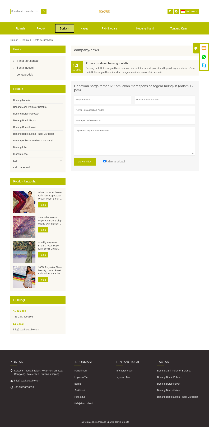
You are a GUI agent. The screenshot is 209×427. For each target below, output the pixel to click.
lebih (43, 204)
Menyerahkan (85, 161)
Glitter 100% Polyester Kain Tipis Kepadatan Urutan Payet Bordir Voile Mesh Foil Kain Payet (50, 195)
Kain (15, 160)
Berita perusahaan (28, 60)
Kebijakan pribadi (83, 403)
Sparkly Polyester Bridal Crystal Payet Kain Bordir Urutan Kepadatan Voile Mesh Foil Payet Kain (50, 245)
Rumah (20, 28)
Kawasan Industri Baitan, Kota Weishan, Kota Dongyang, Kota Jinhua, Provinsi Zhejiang (38, 372)
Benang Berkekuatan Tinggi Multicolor (33, 133)
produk (42, 28)
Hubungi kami (145, 28)
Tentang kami (180, 28)
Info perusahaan (124, 370)
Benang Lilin (19, 147)
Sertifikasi (79, 390)
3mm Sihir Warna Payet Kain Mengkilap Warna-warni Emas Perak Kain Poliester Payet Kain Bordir (49, 220)
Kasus (84, 28)
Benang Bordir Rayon (24, 120)
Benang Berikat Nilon (24, 127)
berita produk (25, 74)
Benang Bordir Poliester (26, 113)
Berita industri (25, 67)
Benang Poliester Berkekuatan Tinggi (33, 140)
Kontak (16, 362)
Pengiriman (80, 370)
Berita (65, 28)
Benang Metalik (21, 100)
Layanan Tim (81, 377)
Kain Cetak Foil (21, 167)
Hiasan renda (20, 154)
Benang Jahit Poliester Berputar (30, 107)
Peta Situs (79, 396)
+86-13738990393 (23, 316)
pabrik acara (111, 28)
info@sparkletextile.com (26, 329)
